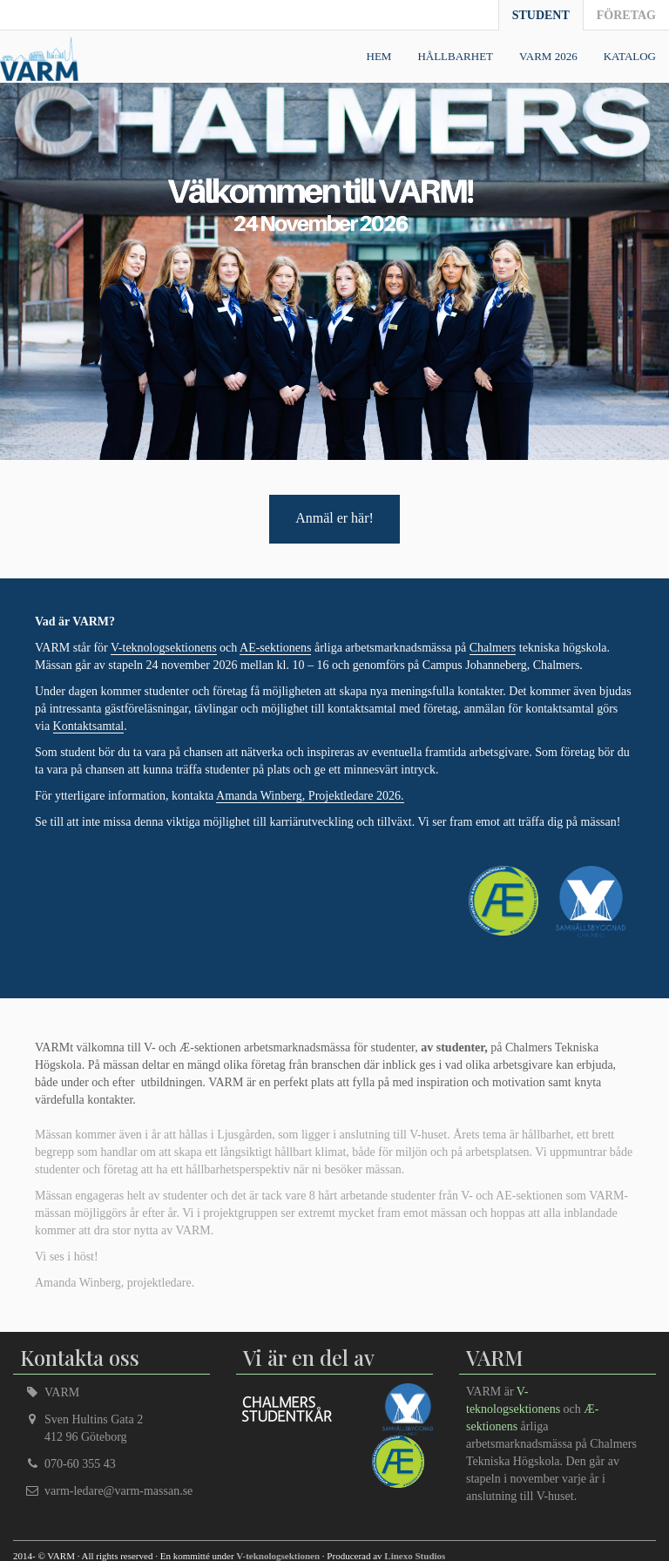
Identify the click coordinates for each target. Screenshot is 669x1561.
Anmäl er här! (334, 517)
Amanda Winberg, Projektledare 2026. (309, 795)
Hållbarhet (455, 56)
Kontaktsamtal (89, 726)
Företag (626, 15)
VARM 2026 (548, 56)
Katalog (630, 56)
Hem (379, 56)
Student (541, 15)
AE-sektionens (275, 647)
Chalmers (493, 647)
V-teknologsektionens (164, 647)
